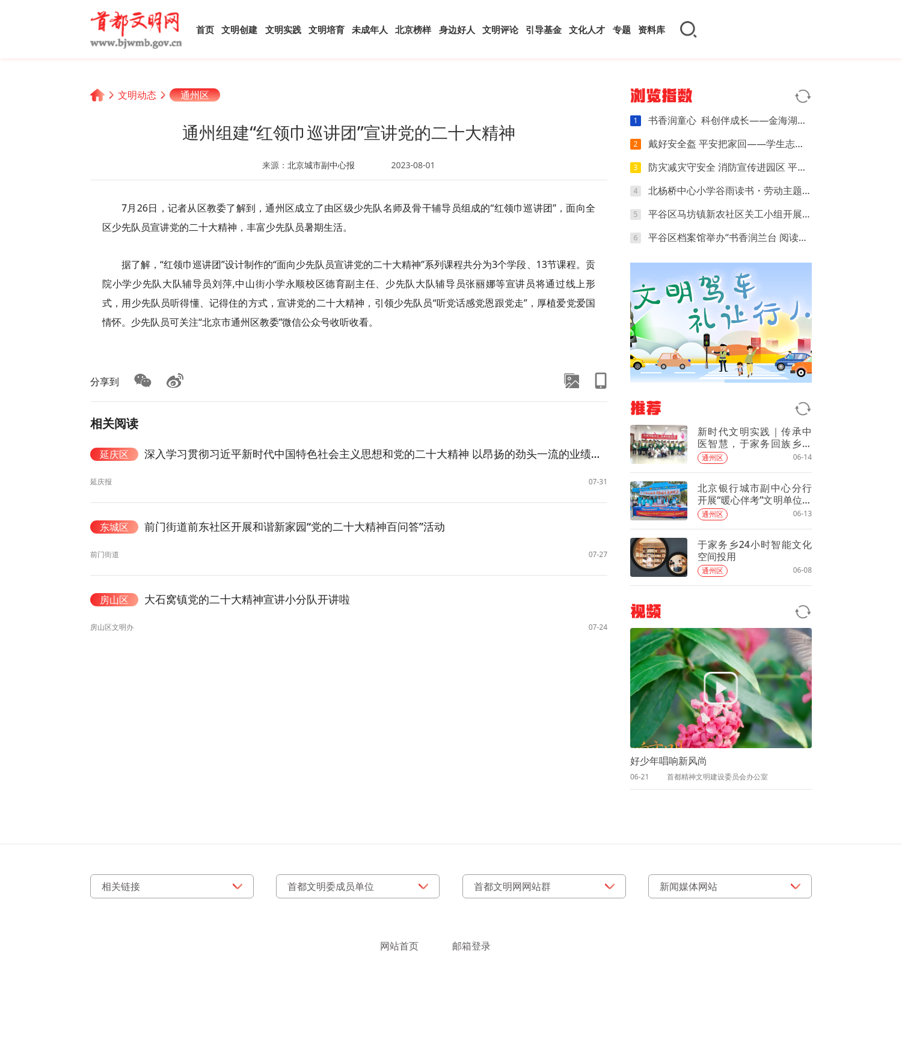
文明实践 (283, 29)
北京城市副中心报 (321, 165)
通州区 (194, 95)
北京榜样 (413, 29)
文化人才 (587, 29)
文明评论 (500, 29)
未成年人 (370, 29)
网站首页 (399, 945)
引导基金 (544, 29)
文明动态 (137, 95)
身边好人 (457, 29)
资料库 (651, 29)
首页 (205, 29)
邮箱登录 (471, 945)
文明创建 (239, 29)
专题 (622, 29)
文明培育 (326, 29)
